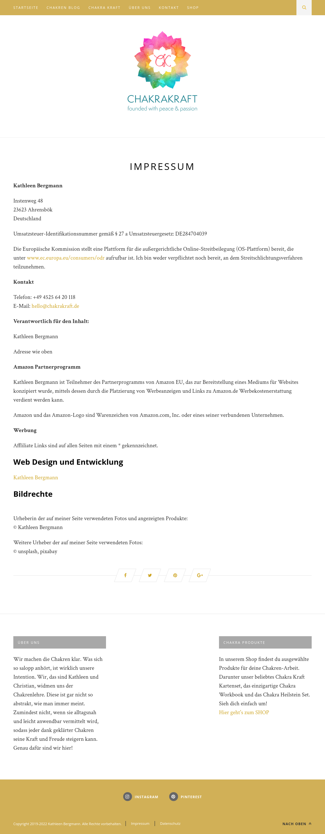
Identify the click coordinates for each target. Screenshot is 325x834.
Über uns (140, 7)
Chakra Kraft (105, 7)
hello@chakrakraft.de (55, 306)
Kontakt (169, 7)
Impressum (140, 823)
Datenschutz (170, 823)
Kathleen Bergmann (35, 477)
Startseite (25, 7)
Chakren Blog (63, 7)
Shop (193, 7)
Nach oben (297, 823)
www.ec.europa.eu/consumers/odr (65, 258)
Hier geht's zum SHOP (244, 712)
